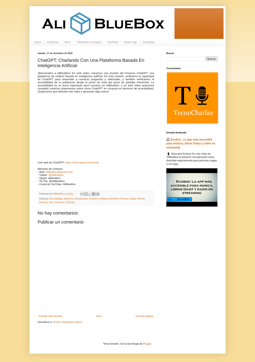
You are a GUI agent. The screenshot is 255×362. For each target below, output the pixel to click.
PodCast (52, 42)
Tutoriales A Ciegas (88, 42)
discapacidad (81, 198)
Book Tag (130, 42)
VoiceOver (60, 202)
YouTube (112, 42)
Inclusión (93, 198)
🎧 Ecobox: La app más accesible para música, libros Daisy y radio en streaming (190, 143)
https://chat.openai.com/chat (82, 162)
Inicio (37, 42)
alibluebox (69, 198)
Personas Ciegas (128, 198)
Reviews (43, 202)
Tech (67, 42)
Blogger (147, 343)
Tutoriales (148, 42)
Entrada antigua (144, 316)
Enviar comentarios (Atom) (67, 322)
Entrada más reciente (50, 316)
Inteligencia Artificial (108, 198)
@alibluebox (56, 175)
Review (141, 198)
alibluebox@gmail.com (59, 171)
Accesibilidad (55, 198)
